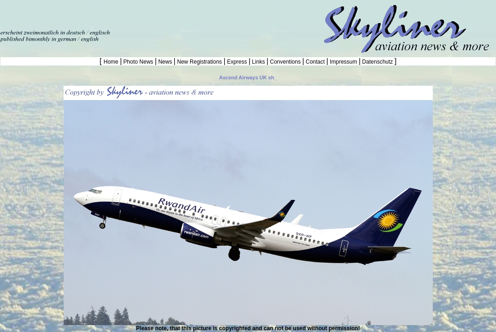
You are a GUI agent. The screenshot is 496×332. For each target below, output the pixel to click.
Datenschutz (377, 62)
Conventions (285, 62)
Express (237, 62)
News (165, 62)
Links (259, 62)
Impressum (343, 62)
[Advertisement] (108, 14)
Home (112, 62)
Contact (315, 62)
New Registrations (199, 62)
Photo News (138, 62)
